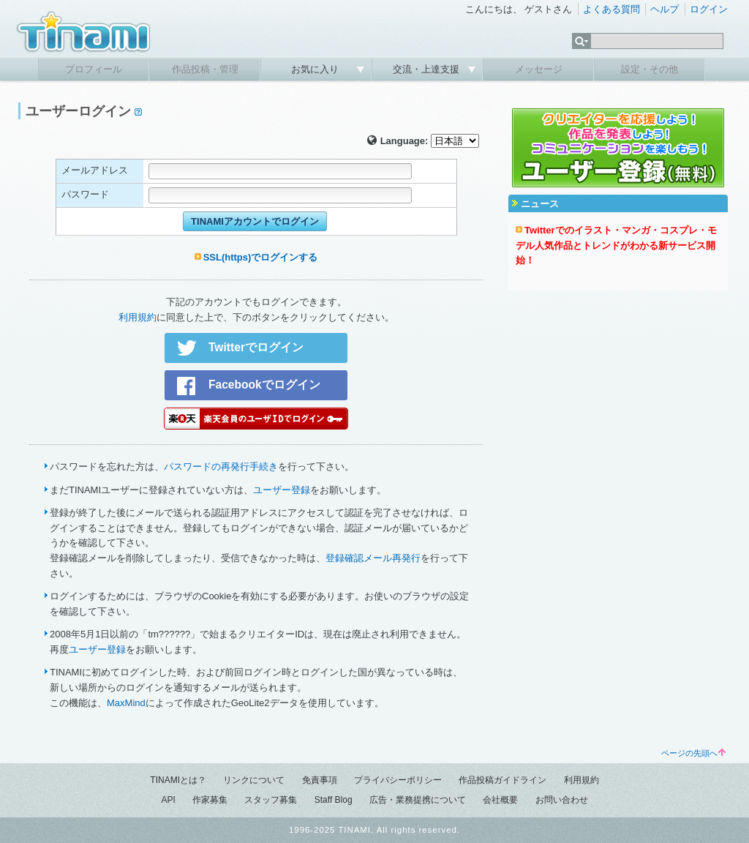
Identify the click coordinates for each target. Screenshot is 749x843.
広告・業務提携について (417, 800)
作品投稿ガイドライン (502, 780)
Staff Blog (334, 800)
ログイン (709, 9)
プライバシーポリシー (398, 780)
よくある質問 (611, 9)
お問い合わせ (561, 800)
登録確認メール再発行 (373, 557)
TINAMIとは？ (178, 780)
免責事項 (319, 780)
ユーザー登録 (281, 489)
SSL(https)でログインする (260, 257)
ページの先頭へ (693, 753)
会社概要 (500, 800)
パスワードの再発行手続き (221, 466)
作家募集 (209, 800)
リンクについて (254, 780)
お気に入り (316, 69)
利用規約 (137, 317)
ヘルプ (664, 9)
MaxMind (126, 702)
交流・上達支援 (427, 69)
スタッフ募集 (270, 800)
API (168, 800)
